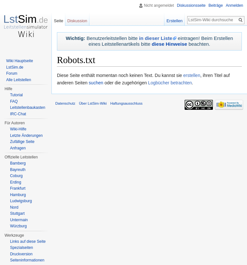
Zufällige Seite (22, 141)
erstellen (191, 75)
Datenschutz (65, 103)
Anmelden (234, 5)
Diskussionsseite (191, 5)
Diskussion (77, 20)
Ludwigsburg (21, 201)
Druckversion (21, 254)
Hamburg (18, 195)
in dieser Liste (155, 38)
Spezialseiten (21, 247)
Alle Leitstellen (18, 80)
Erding (15, 182)
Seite (58, 20)
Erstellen (175, 20)
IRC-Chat (18, 114)
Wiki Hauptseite (19, 61)
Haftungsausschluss (126, 103)
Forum (11, 73)
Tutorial (16, 95)
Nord (14, 207)
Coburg (16, 176)
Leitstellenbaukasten (27, 107)
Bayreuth (17, 169)
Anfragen (18, 148)
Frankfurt (17, 188)
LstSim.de (14, 67)
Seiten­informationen (27, 260)
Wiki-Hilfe (18, 129)
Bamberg (18, 163)
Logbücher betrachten (170, 82)
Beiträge (215, 5)
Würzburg (18, 226)
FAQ (14, 101)
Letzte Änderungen (26, 135)
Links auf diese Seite (28, 241)
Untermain (19, 220)
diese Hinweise (169, 44)
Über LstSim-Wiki (92, 103)
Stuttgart (17, 213)
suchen (96, 82)
